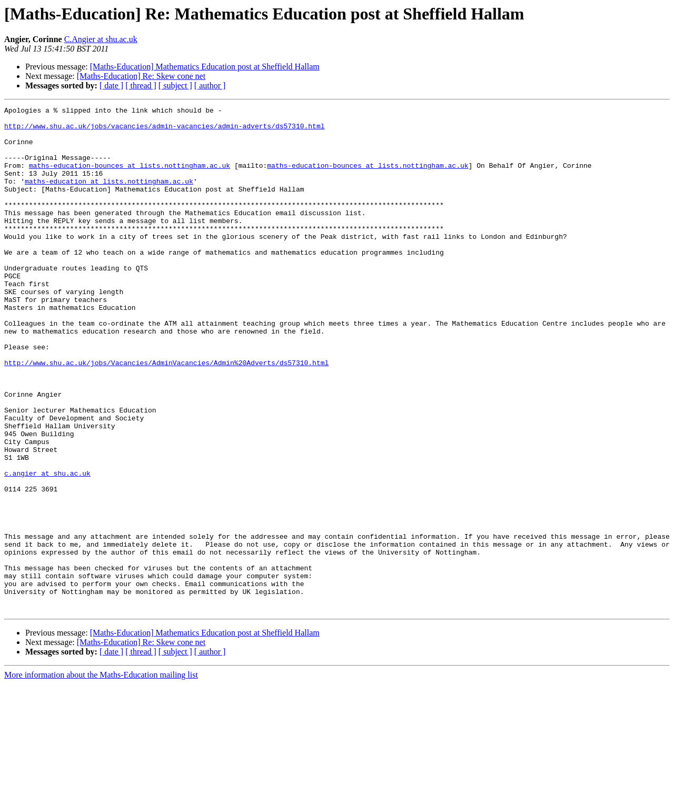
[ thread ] (140, 85)
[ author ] (210, 85)
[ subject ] (175, 85)
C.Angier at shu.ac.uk (100, 39)
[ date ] (111, 85)
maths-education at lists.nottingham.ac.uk (109, 197)
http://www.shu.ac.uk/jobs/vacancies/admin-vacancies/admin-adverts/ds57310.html (164, 130)
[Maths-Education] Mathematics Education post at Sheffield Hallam (205, 66)
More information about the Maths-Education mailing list (101, 775)
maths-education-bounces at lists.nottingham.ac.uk (129, 178)
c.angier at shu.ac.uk (47, 547)
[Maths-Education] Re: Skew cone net (141, 76)
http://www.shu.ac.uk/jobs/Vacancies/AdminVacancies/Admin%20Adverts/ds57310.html (166, 414)
